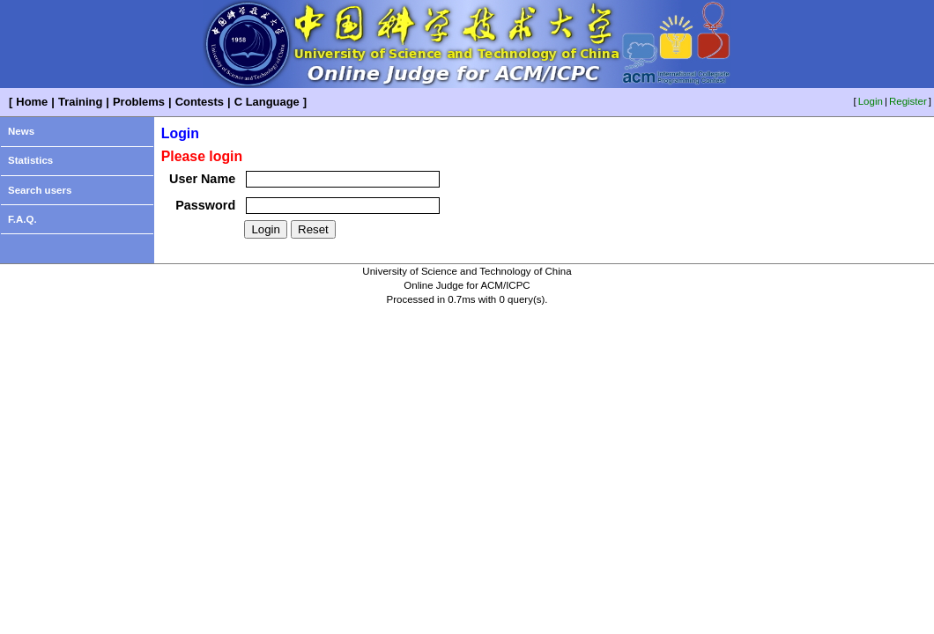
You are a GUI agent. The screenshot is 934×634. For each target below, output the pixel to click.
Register (908, 101)
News (21, 131)
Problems (139, 101)
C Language (267, 101)
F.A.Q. (22, 219)
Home (32, 101)
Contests (199, 101)
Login (870, 101)
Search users (39, 190)
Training (80, 101)
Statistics (30, 160)
